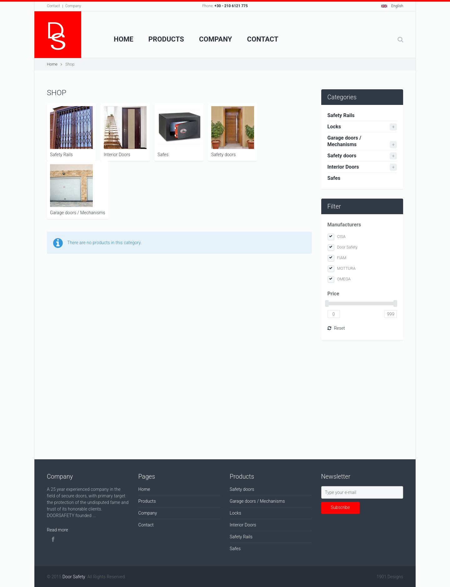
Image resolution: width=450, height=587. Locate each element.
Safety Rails (71, 131)
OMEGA (344, 279)
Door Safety (347, 247)
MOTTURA (346, 268)
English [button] (392, 6)
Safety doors (232, 131)
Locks (334, 127)
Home (123, 39)
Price (333, 294)
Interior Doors (125, 131)
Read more (57, 529)
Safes (179, 131)
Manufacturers (344, 225)
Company (73, 6)
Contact (53, 6)
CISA (341, 236)
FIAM (342, 257)
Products (166, 39)
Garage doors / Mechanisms (77, 189)
